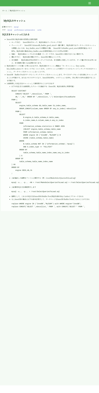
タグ (3, 30)
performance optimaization (26, 30)
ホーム (4, 10)
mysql (16, 27)
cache (43, 30)
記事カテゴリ (7, 27)
